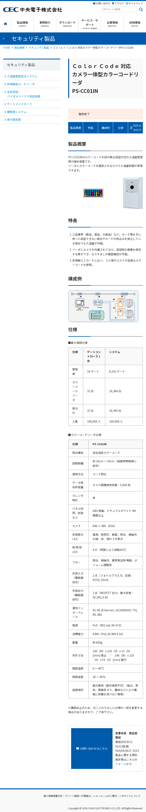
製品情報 (19, 47)
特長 (90, 128)
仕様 (120, 128)
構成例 (105, 128)
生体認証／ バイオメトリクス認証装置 (23, 94)
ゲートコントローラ (19, 104)
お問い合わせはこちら (94, 748)
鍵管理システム (16, 112)
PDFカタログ (137, 128)
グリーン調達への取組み (78, 796)
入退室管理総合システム (22, 76)
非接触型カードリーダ (21, 84)
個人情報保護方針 (53, 796)
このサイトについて (129, 796)
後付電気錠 (14, 119)
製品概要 (75, 128)
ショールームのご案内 (105, 796)
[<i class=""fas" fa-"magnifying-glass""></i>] (140, 9)
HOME (6, 47)
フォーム (120, 764)
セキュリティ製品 (39, 47)
